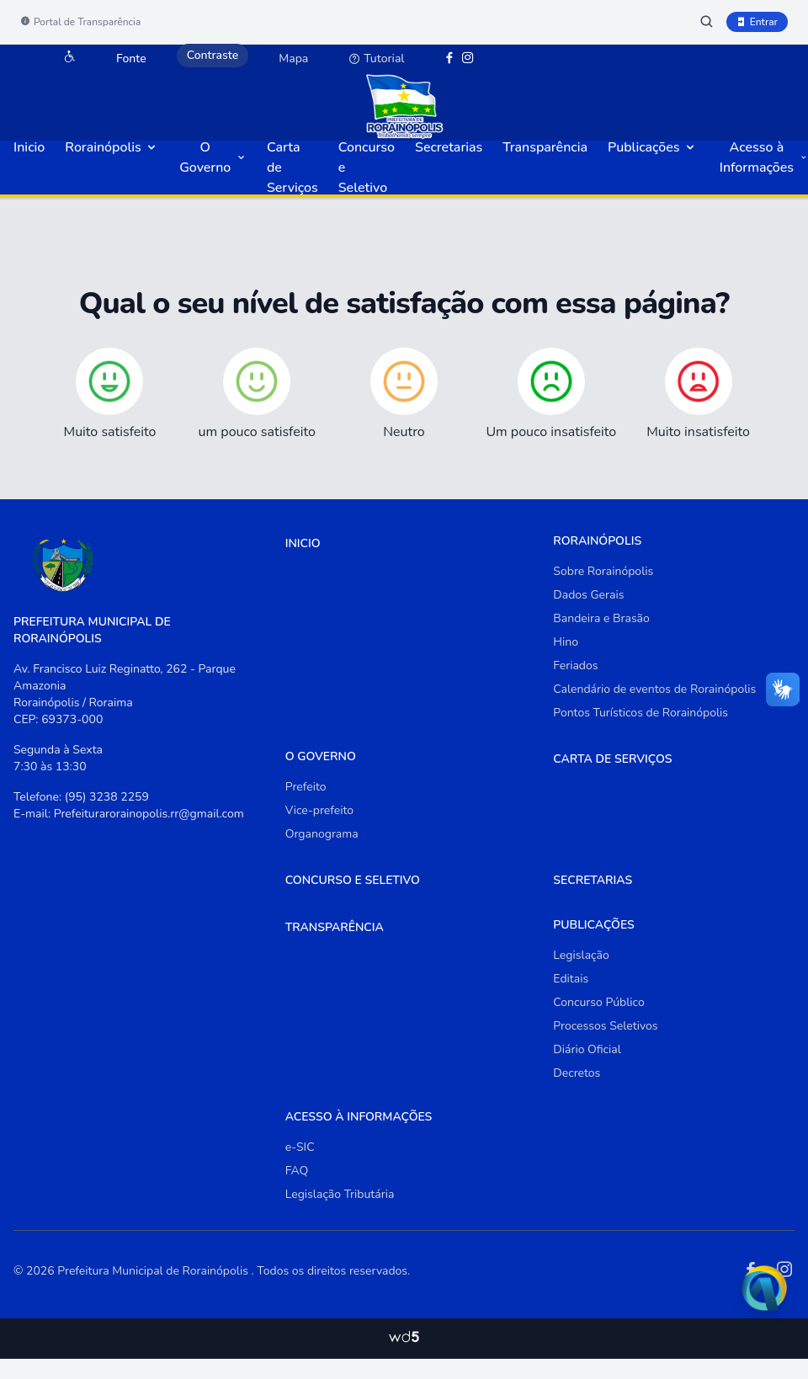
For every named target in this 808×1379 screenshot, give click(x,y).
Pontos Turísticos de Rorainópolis (640, 713)
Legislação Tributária (340, 1194)
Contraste (212, 55)
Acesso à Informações (764, 157)
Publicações (652, 147)
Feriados (575, 666)
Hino (565, 642)
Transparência (544, 147)
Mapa (293, 59)
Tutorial (376, 59)
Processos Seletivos (605, 1026)
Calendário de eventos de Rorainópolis (654, 689)
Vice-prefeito (319, 810)
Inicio (29, 147)
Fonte (131, 59)
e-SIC (300, 1147)
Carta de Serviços (612, 759)
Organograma (322, 834)
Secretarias (448, 147)
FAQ (297, 1171)
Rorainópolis (111, 147)
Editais (570, 979)
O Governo (213, 157)
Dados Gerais (588, 595)
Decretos (576, 1073)
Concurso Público (598, 1002)
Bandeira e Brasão (601, 618)
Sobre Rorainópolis (603, 571)
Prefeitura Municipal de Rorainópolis (154, 1271)
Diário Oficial (587, 1049)
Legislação (581, 955)
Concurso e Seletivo (352, 880)
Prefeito (306, 787)
